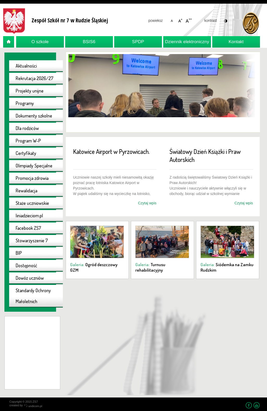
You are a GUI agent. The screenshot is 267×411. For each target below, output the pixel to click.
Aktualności (26, 66)
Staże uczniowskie (32, 203)
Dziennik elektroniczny (187, 41)
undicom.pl (33, 406)
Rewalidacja (26, 190)
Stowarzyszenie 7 (32, 240)
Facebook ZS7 (28, 228)
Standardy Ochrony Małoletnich (33, 296)
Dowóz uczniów (30, 278)
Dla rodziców (27, 128)
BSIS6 (89, 41)
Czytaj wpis (147, 203)
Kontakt (236, 41)
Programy (25, 103)
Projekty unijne (30, 91)
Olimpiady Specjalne (34, 165)
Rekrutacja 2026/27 (34, 78)
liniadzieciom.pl (29, 215)
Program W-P (28, 140)
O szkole (39, 41)
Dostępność (26, 265)
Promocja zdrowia (32, 178)
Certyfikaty (26, 153)
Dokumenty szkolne (34, 116)
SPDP (138, 41)
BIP (19, 253)
